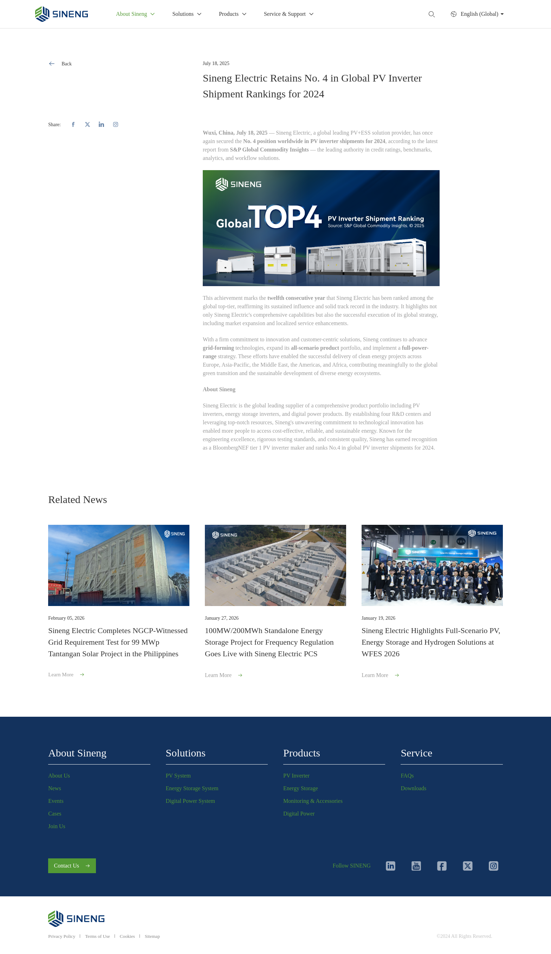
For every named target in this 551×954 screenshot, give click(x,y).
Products (301, 750)
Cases (54, 811)
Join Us (56, 824)
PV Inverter (296, 773)
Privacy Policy (62, 936)
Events (56, 798)
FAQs (407, 773)
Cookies (131, 936)
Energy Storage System (192, 786)
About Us (59, 773)
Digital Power (299, 811)
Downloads (413, 786)
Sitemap (157, 936)
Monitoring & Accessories (313, 798)
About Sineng (77, 750)
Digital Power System (190, 798)
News (54, 786)
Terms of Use (100, 936)
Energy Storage (300, 786)
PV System (178, 773)
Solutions (186, 750)
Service (416, 750)
